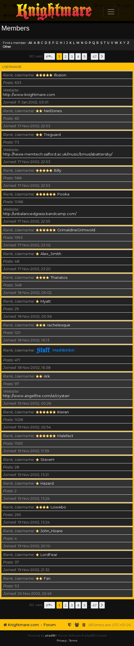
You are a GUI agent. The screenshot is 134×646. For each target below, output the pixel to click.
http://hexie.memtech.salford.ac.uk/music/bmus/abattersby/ (57, 154)
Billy (57, 170)
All (30, 43)
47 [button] (94, 56)
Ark (47, 376)
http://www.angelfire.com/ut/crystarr (36, 395)
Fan (47, 578)
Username (12, 67)
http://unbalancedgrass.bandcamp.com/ (39, 213)
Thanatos (59, 277)
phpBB (50, 635)
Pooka (63, 194)
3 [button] (72, 56)
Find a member (14, 43)
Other (7, 47)
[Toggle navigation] (111, 11)
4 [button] (78, 56)
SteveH (47, 459)
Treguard (52, 134)
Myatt (45, 301)
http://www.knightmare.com (29, 94)
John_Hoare (51, 531)
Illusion (60, 75)
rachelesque (58, 325)
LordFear (48, 554)
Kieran (63, 412)
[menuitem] (84, 625)
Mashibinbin (63, 350)
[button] (49, 56)
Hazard (47, 483)
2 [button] (66, 56)
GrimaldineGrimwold (76, 230)
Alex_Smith (50, 253)
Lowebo (58, 507)
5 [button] (84, 56)
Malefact (65, 435)
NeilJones (53, 111)
